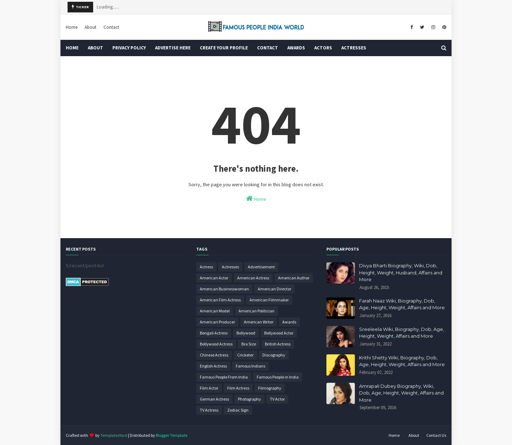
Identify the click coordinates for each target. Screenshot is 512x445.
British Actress (277, 344)
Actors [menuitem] (323, 48)
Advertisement (261, 266)
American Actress (253, 277)
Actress (206, 266)
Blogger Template (171, 435)
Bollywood (245, 333)
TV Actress (209, 410)
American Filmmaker (269, 299)
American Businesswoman (224, 288)
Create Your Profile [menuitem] (224, 48)
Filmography (269, 388)
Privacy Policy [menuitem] (129, 48)
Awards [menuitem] (296, 48)
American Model (215, 310)
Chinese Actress (214, 355)
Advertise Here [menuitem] (173, 48)
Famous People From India (224, 377)
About (90, 27)
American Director (274, 288)
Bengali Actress (214, 333)
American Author (293, 277)
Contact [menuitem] (267, 48)
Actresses (230, 266)
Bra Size (248, 344)
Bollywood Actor (278, 333)
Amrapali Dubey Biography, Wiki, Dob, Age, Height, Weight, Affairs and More (401, 393)
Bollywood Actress (216, 344)
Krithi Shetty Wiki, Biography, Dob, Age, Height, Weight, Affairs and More (402, 361)
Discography (273, 355)
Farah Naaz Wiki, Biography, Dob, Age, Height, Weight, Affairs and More (402, 304)
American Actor (214, 277)
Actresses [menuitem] (353, 48)
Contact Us (436, 435)
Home (72, 27)
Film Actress (238, 388)
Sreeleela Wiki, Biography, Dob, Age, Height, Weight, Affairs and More (401, 332)
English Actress (213, 366)
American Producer (217, 322)
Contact (111, 27)
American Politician (256, 310)
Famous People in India (278, 377)
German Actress (214, 399)
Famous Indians (250, 366)
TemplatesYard (113, 435)
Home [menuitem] (72, 48)
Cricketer (245, 355)
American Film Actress (220, 299)
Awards (289, 322)
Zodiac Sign (238, 410)
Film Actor (209, 388)
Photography (249, 399)
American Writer (258, 322)
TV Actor (277, 399)
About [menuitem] (95, 48)
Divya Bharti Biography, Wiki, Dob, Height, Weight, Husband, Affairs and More (400, 272)
